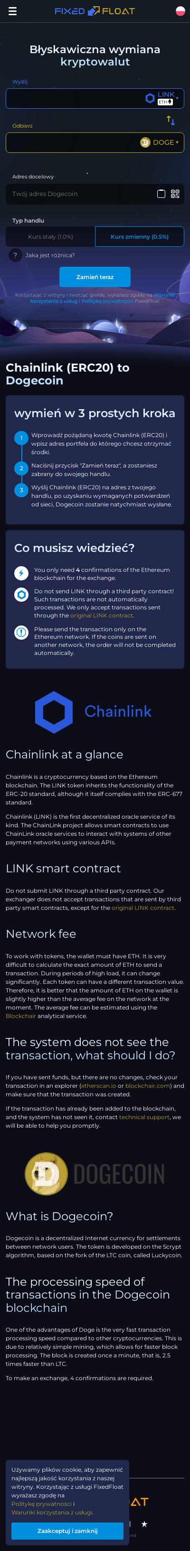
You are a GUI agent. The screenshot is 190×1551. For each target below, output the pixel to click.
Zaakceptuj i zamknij (68, 1530)
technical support (144, 1117)
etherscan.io (98, 1085)
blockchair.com (147, 1085)
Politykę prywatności (107, 301)
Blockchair (21, 1015)
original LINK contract (101, 615)
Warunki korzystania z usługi (51, 1512)
